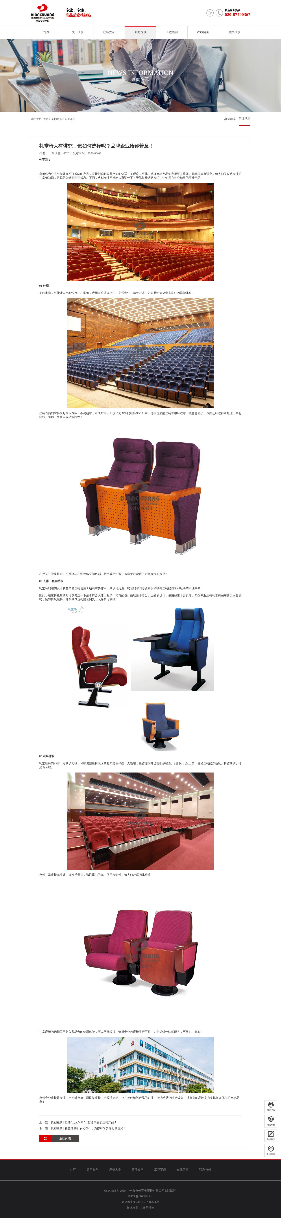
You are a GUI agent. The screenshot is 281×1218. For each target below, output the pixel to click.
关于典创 (78, 32)
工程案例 (172, 32)
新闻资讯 (140, 32)
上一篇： (78, 1122)
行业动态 (70, 119)
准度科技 (148, 1207)
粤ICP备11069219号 (140, 1196)
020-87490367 (237, 14)
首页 (46, 32)
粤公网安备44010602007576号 (140, 1202)
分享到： (45, 159)
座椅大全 (109, 32)
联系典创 (235, 32)
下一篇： (82, 1128)
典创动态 (230, 118)
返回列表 (65, 1138)
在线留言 (203, 32)
